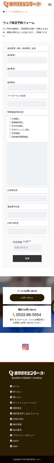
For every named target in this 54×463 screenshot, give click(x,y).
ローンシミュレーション (25, 402)
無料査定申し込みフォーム (26, 413)
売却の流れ (18, 419)
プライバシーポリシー (24, 435)
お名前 (12, 190)
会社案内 (17, 430)
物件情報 (17, 424)
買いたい (17, 397)
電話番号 (13, 206)
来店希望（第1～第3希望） (21, 48)
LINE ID (12, 223)
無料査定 (17, 408)
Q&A (15, 446)
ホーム (16, 386)
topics (16, 440)
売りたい (17, 391)
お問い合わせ (27, 298)
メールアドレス (16, 95)
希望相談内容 (15, 112)
